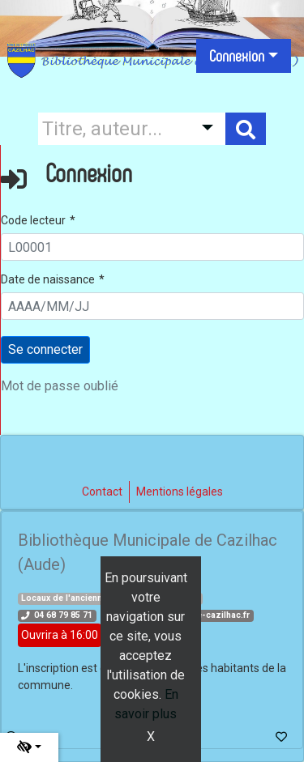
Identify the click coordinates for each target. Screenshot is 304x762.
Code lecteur (33, 220)
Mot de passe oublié (59, 386)
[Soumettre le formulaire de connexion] (45, 350)
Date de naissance (48, 279)
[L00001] (152, 247)
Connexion (236, 56)
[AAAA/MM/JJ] (152, 306)
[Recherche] (111, 129)
